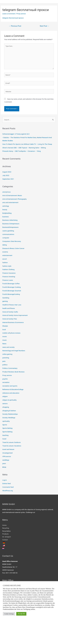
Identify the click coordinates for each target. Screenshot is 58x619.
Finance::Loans (7, 280)
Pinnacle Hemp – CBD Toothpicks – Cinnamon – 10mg (21, 151)
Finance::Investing (8, 276)
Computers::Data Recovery (11, 241)
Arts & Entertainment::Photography (14, 199)
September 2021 (8, 179)
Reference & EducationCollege (12, 389)
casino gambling (8, 231)
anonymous (6, 192)
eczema (5, 252)
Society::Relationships (10, 414)
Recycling (5, 528)
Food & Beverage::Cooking (11, 287)
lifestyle (5, 326)
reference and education (10, 393)
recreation (5, 382)
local (4, 329)
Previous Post (15, 26)
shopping (5, 407)
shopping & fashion (9, 411)
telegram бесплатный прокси (12, 18)
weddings (5, 460)
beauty (4, 209)
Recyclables (6, 531)
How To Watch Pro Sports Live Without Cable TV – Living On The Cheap (27, 144)
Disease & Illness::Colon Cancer (13, 248)
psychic (5, 379)
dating (4, 245)
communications (8, 234)
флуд (4, 467)
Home (4, 525)
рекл (4, 463)
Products (5, 534)
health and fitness (8, 308)
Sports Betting (7, 428)
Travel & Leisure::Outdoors (11, 442)
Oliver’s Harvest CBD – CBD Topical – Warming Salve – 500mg (24, 148)
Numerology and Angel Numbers (13, 350)
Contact (5, 540)
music (4, 340)
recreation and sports (9, 386)
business (5, 217)
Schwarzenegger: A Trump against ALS (15, 134)
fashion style (6, 266)
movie (4, 336)
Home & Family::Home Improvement (15, 315)
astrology (5, 206)
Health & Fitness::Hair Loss (11, 305)
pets (3, 361)
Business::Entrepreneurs (10, 224)
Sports (4, 425)
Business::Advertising (9, 220)
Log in (4, 480)
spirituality (6, 421)
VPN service (6, 456)
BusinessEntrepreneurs (10, 227)
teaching (5, 435)
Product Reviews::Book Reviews (13, 372)
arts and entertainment (10, 202)
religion (5, 396)
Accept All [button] (21, 614)
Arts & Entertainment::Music (12, 195)
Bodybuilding (6, 213)
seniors (5, 403)
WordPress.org (7, 490)
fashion (5, 262)
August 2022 (6, 172)
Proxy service (21, 14)
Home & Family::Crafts (10, 312)
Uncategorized (7, 453)
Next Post (44, 26)
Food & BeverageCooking (11, 294)
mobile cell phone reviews (11, 333)
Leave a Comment (8, 14)
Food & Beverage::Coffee (10, 283)
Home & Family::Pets (9, 319)
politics (4, 365)
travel (4, 439)
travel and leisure (8, 449)
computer (5, 238)
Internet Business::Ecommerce (13, 322)
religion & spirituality (9, 400)
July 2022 (5, 175)
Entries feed (6, 483)
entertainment (7, 255)
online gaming (7, 354)
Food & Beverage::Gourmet (11, 291)
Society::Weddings (8, 418)
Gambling (5, 298)
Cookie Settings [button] (9, 614)
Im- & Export (6, 537)
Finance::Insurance (8, 273)
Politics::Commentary (9, 368)
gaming (5, 301)
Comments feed (8, 487)
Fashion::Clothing (8, 269)
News (4, 343)
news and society (8, 347)
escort (4, 259)
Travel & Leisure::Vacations (11, 446)
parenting (5, 358)
